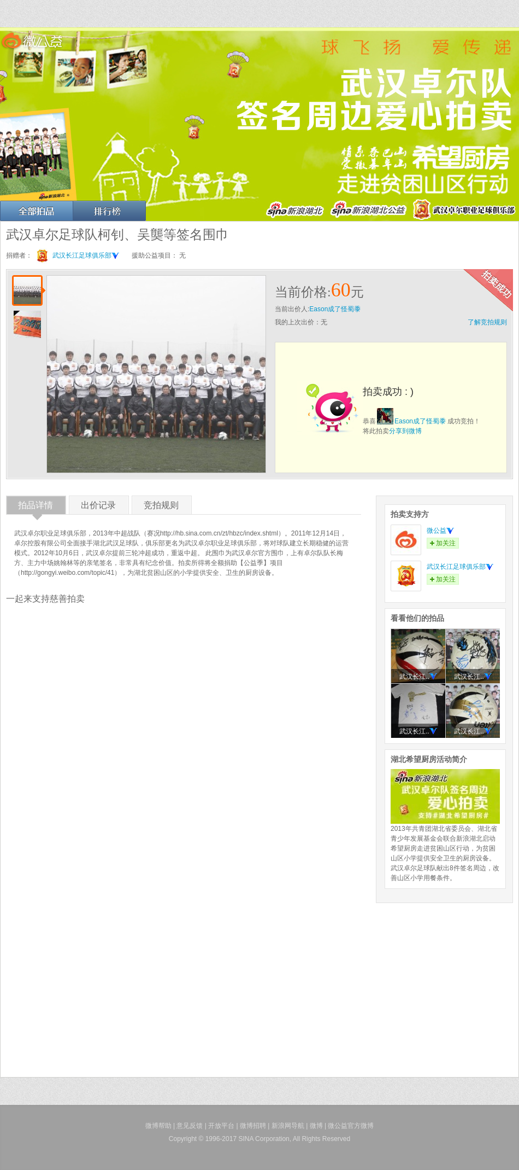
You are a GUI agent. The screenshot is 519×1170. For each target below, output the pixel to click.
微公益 (440, 530)
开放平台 (221, 1126)
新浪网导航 (288, 1126)
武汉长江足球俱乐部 (85, 255)
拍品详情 (35, 507)
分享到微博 (405, 431)
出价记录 (98, 507)
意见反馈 (189, 1126)
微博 (316, 1126)
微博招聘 (253, 1126)
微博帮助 (158, 1126)
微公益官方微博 (351, 1126)
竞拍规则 (161, 507)
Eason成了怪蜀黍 (335, 309)
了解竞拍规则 (487, 322)
